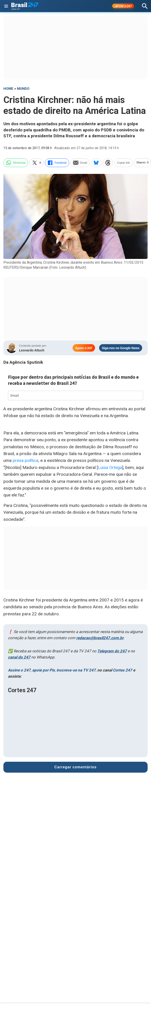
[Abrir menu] (6, 6)
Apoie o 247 (83, 348)
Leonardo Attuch (31, 350)
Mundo (23, 89)
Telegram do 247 (112, 651)
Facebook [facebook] (57, 162)
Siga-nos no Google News (120, 348)
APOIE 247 (123, 6)
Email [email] (80, 162)
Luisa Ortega (110, 467)
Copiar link (123, 162)
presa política (25, 460)
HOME (8, 89)
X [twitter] (36, 162)
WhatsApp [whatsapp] (16, 162)
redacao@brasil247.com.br (100, 638)
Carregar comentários (75, 767)
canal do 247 (19, 657)
